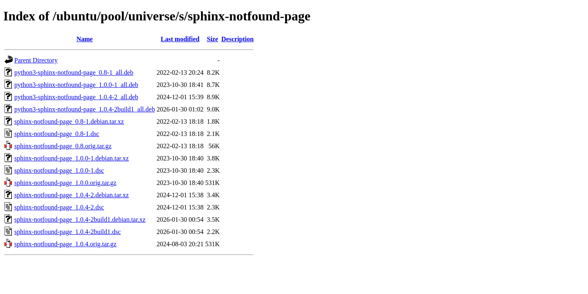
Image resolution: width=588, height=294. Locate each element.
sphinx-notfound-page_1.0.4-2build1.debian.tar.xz (79, 219)
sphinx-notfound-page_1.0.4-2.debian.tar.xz (71, 195)
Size (212, 39)
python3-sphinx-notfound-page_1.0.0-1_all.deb (76, 84)
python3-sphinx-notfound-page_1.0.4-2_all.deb (76, 97)
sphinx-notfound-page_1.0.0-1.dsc (59, 170)
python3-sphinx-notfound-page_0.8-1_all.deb (74, 72)
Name (84, 39)
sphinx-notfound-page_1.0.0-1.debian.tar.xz (71, 158)
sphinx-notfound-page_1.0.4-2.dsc (59, 207)
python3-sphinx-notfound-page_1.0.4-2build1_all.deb (84, 109)
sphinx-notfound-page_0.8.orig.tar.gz (62, 146)
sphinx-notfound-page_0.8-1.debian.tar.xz (69, 121)
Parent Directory (36, 60)
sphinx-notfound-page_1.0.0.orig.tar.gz (65, 182)
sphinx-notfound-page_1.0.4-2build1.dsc (67, 231)
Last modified (180, 39)
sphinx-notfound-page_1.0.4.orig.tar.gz (65, 244)
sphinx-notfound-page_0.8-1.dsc (56, 133)
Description (237, 39)
